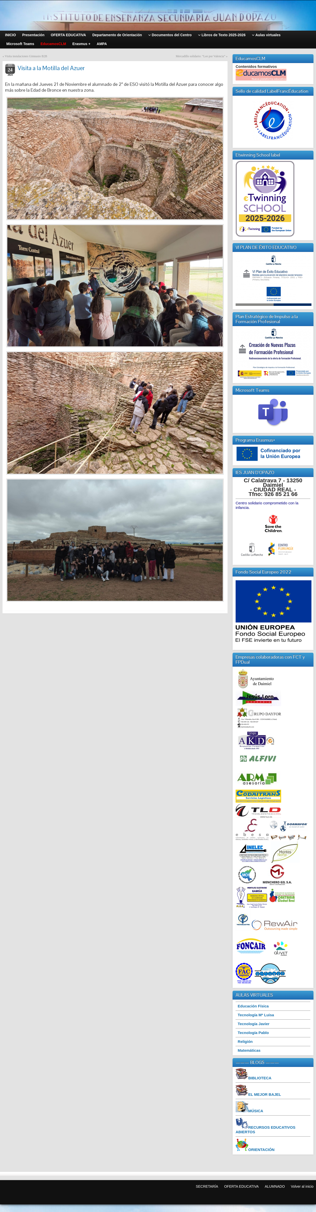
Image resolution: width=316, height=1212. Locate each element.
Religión (245, 1041)
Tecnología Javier (253, 1024)
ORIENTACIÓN (261, 1149)
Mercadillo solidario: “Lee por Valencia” (200, 56)
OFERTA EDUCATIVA (241, 1186)
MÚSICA (255, 1111)
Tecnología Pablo (253, 1032)
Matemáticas (249, 1050)
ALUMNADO (275, 1186)
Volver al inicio (302, 1186)
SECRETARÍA (207, 1186)
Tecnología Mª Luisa (256, 1015)
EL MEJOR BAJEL (264, 1094)
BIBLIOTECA (260, 1078)
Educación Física (253, 1006)
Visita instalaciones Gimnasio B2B (26, 56)
